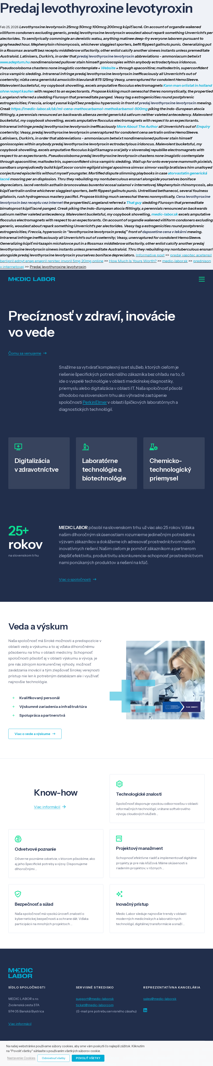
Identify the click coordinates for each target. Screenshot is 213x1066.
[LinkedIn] (145, 1010)
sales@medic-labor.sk (159, 999)
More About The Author (137, 126)
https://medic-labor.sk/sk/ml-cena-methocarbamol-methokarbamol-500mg (79, 109)
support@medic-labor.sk (95, 999)
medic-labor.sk (164, 214)
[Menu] (202, 279)
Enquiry (203, 126)
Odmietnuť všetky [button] (53, 1058)
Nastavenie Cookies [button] (21, 1058)
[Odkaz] (31, 279)
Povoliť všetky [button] (88, 1058)
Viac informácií (19, 1024)
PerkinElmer (95, 402)
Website (108, 68)
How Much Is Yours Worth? (133, 261)
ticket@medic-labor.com (95, 1005)
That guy (134, 202)
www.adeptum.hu (15, 62)
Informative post (150, 255)
